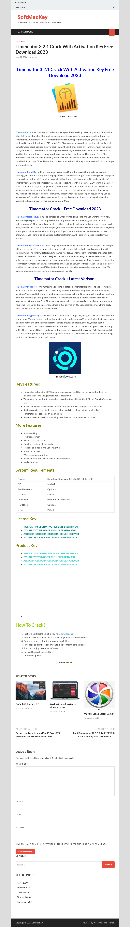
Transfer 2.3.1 (23, 887)
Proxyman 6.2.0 (24, 902)
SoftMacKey (33, 17)
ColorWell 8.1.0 (24, 892)
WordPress (98, 922)
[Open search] (112, 32)
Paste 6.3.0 (22, 882)
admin (34, 57)
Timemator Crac (24, 132)
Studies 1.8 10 (24, 897)
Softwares (20, 42)
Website (20, 828)
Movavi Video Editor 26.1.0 (99, 713)
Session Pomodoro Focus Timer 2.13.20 (63, 706)
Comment (22, 764)
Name (19, 802)
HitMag (111, 922)
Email (19, 815)
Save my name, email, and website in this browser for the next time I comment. (61, 844)
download (66, 633)
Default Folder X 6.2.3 (27, 704)
